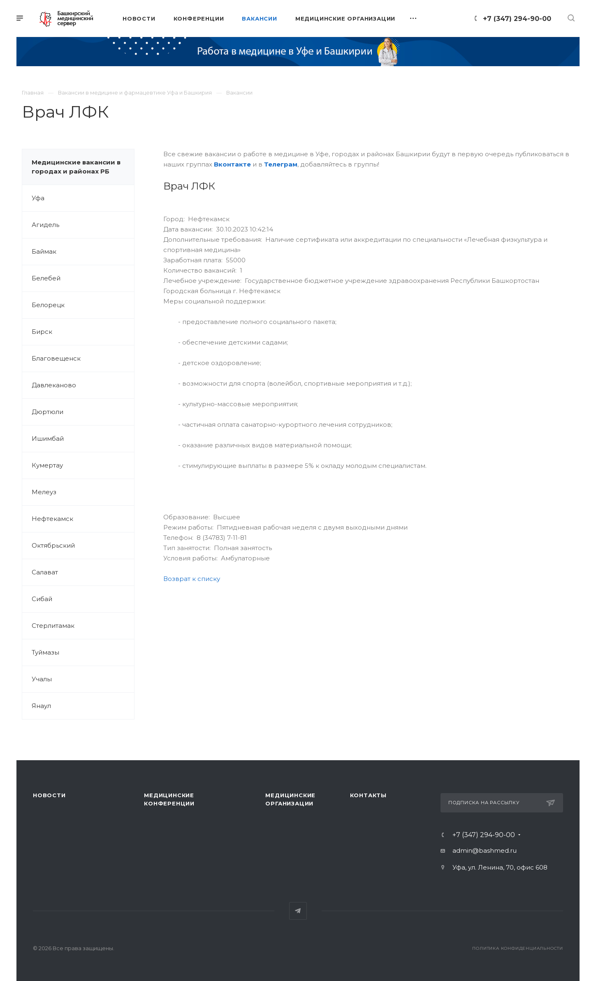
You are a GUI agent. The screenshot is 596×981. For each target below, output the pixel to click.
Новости (49, 795)
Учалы (42, 679)
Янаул (41, 706)
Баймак (44, 251)
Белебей (46, 278)
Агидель (45, 225)
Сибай (42, 599)
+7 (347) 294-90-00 (517, 19)
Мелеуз (44, 492)
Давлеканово (54, 385)
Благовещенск (56, 358)
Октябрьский (53, 545)
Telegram (298, 911)
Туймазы (45, 652)
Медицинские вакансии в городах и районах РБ (76, 166)
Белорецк (48, 305)
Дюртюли (47, 412)
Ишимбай (48, 438)
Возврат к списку (191, 579)
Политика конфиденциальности (517, 948)
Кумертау (47, 465)
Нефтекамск (52, 519)
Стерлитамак (53, 625)
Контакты (368, 795)
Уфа (38, 198)
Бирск (42, 331)
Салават (45, 572)
